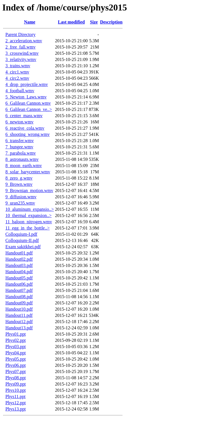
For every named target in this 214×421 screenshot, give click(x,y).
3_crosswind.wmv (22, 53)
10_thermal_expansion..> (28, 215)
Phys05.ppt (15, 359)
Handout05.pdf (19, 277)
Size (94, 22)
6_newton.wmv (19, 121)
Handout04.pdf (19, 271)
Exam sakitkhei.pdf (23, 246)
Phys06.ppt (15, 365)
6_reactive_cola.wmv (24, 128)
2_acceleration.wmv (23, 40)
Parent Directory (20, 34)
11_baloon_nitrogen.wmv (28, 221)
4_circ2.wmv (17, 78)
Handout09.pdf (19, 302)
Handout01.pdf (19, 253)
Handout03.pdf (19, 265)
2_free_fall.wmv (20, 47)
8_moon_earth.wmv (23, 165)
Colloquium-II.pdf (22, 240)
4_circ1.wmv (17, 72)
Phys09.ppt (15, 384)
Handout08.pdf (19, 296)
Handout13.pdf (19, 327)
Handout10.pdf (19, 309)
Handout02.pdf (19, 259)
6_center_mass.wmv (24, 115)
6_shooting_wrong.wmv (27, 134)
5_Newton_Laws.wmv (26, 96)
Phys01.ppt (15, 334)
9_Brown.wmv (19, 184)
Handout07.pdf (19, 290)
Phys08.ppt (15, 377)
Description (111, 22)
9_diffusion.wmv (20, 196)
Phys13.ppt (15, 409)
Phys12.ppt (15, 402)
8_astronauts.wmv (22, 159)
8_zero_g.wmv (19, 178)
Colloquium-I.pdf (21, 234)
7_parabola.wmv (20, 153)
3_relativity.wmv (20, 59)
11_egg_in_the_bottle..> (27, 228)
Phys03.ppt (15, 346)
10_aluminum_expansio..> (29, 209)
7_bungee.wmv (19, 146)
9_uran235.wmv (20, 203)
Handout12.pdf (19, 321)
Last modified (71, 22)
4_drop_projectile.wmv (26, 84)
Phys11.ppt (15, 396)
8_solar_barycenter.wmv (27, 171)
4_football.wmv (19, 90)
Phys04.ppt (15, 352)
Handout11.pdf (19, 315)
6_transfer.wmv (19, 140)
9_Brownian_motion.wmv (29, 190)
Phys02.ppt (15, 340)
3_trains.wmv (17, 65)
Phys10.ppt (15, 390)
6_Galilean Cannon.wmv (28, 103)
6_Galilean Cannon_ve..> (28, 109)
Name (29, 22)
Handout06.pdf (19, 284)
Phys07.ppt (15, 371)
